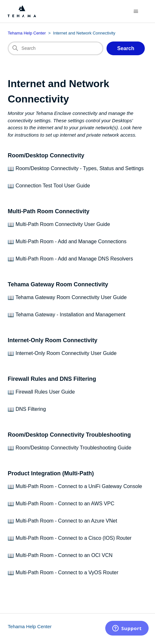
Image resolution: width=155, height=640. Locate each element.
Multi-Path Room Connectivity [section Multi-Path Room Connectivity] (48, 211)
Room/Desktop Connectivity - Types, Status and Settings (80, 168)
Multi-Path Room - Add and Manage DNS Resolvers (74, 258)
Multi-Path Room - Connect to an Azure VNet (66, 520)
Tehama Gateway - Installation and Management (70, 314)
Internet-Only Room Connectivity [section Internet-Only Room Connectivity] (52, 340)
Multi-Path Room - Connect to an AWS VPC (65, 503)
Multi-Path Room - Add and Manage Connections (71, 241)
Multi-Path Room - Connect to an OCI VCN (64, 555)
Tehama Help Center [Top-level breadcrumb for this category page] (27, 33)
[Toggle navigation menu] (136, 11)
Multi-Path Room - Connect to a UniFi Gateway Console (79, 486)
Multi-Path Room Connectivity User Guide (63, 224)
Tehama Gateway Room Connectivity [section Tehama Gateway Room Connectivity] (58, 284)
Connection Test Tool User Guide (53, 185)
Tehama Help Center (30, 626)
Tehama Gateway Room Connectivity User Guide (71, 297)
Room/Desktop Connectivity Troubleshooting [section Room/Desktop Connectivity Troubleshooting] (69, 435)
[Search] (55, 48)
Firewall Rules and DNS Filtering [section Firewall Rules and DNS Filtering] (52, 379)
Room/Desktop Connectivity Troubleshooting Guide (73, 447)
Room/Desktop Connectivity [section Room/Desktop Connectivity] (46, 155)
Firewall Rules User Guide (45, 392)
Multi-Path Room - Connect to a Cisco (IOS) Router (74, 538)
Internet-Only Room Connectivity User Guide (66, 353)
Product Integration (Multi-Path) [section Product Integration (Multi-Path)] (51, 473)
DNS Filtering (31, 409)
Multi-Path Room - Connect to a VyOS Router (67, 572)
